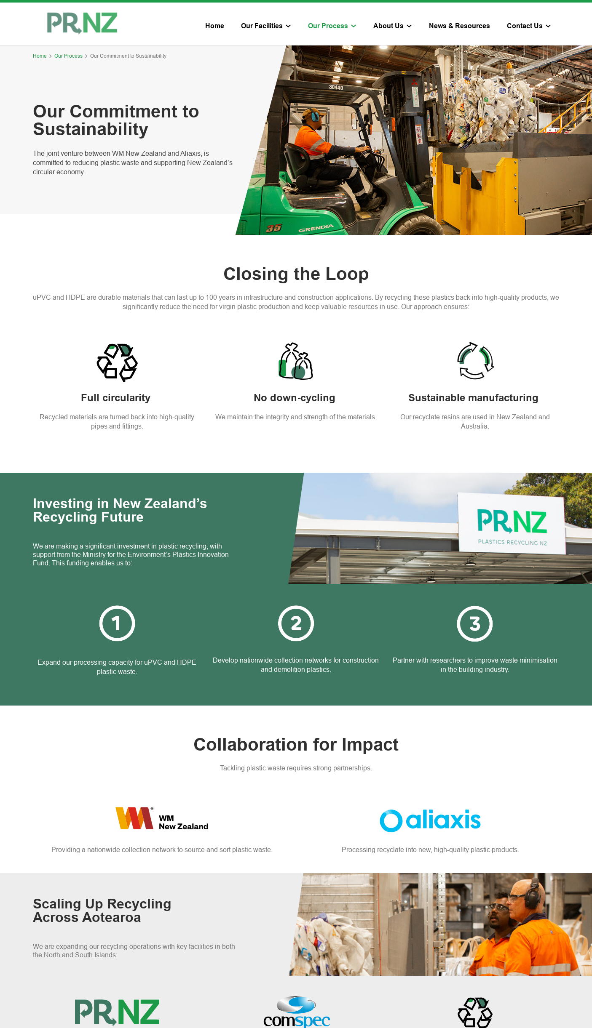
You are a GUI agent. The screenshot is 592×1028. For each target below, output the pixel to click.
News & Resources (459, 26)
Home (214, 26)
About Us (388, 26)
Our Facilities (262, 26)
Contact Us (525, 26)
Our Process (328, 26)
